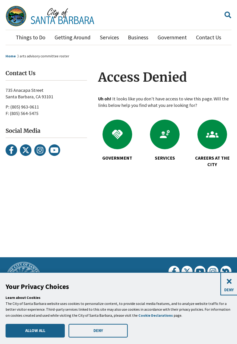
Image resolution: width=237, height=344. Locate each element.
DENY (98, 330)
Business (138, 37)
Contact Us (208, 37)
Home (11, 56)
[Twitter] (25, 150)
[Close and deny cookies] (228, 284)
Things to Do (30, 37)
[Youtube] (54, 150)
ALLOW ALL (35, 330)
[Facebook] (11, 150)
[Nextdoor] (225, 271)
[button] (227, 16)
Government (172, 37)
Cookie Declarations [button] (156, 315)
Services (109, 37)
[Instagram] (40, 150)
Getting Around (72, 37)
